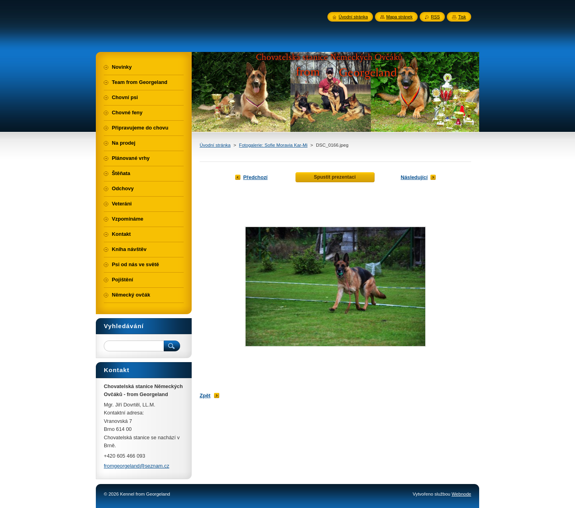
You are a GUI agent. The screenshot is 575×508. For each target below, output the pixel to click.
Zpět (205, 395)
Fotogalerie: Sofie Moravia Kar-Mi (273, 145)
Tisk (462, 16)
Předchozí (255, 177)
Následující (414, 177)
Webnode (461, 494)
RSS (435, 16)
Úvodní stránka (215, 145)
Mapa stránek (399, 16)
